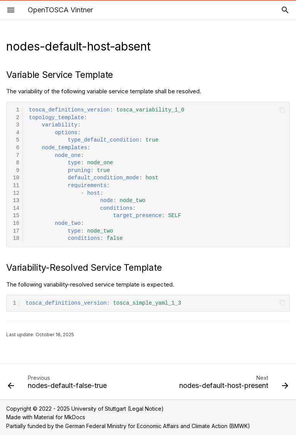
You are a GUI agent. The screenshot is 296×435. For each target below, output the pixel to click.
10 (16, 178)
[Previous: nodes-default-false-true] (58, 384)
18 (16, 238)
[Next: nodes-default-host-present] (232, 384)
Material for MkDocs (59, 417)
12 (16, 193)
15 (16, 215)
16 (16, 223)
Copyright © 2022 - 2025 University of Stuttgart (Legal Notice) (85, 408)
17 (16, 231)
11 (16, 185)
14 (16, 208)
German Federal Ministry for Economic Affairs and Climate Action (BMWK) (157, 426)
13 (16, 200)
